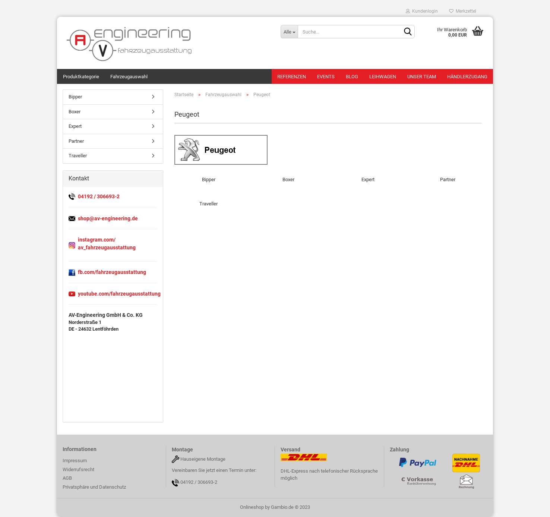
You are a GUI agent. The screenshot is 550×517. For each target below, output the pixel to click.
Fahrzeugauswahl (129, 76)
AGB (67, 478)
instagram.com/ (97, 240)
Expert (75, 126)
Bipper (75, 97)
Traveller (78, 155)
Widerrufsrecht (78, 469)
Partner (76, 141)
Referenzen (291, 76)
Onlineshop (252, 507)
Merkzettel (462, 11)
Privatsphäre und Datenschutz (94, 487)
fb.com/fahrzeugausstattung (112, 272)
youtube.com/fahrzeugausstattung (119, 294)
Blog (352, 76)
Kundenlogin (422, 11)
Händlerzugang (467, 76)
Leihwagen (382, 76)
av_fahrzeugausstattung (107, 247)
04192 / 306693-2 (198, 482)
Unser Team (421, 76)
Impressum (75, 460)
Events (326, 76)
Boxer (74, 111)
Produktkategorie (81, 76)
